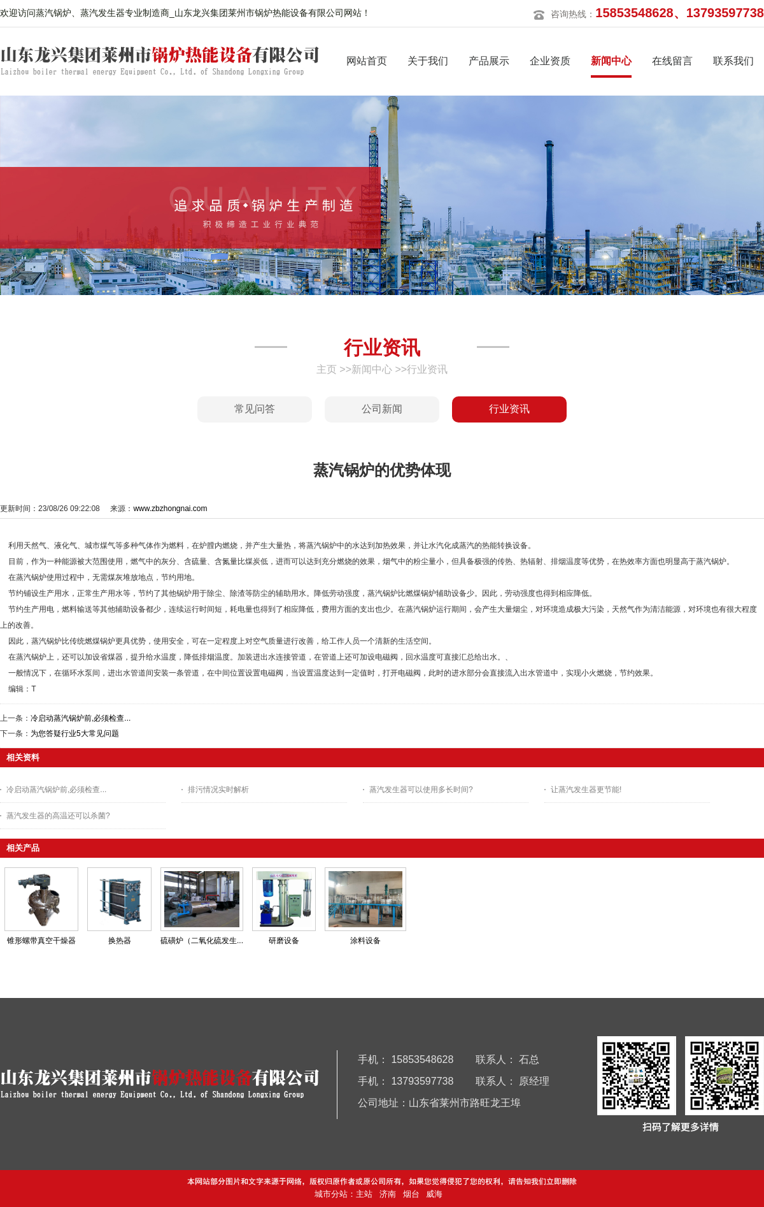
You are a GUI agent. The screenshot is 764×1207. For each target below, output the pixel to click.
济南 (387, 1194)
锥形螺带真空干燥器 (41, 940)
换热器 (119, 940)
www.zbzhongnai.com (170, 508)
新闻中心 (371, 369)
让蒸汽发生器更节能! (586, 789)
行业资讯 (427, 369)
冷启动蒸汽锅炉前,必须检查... (81, 718)
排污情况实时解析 (218, 789)
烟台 (411, 1194)
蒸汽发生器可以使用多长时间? (421, 789)
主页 (326, 369)
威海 (434, 1194)
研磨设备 (284, 940)
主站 (364, 1194)
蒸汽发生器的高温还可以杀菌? (58, 815)
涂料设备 (365, 940)
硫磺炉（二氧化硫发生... (201, 940)
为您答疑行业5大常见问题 (75, 733)
